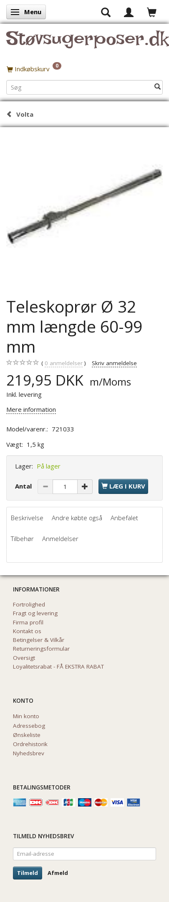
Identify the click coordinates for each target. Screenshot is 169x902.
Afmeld (58, 873)
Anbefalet (124, 518)
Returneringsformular (41, 648)
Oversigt (24, 657)
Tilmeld (27, 873)
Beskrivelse (27, 518)
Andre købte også (77, 518)
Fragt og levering (35, 613)
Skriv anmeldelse (114, 363)
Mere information (31, 409)
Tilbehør (22, 538)
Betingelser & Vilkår (38, 640)
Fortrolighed (29, 604)
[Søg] (157, 87)
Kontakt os (27, 631)
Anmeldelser (60, 538)
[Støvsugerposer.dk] (87, 43)
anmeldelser (64, 363)
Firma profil (28, 622)
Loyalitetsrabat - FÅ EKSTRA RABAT (58, 666)
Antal (24, 486)
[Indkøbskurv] (84, 69)
